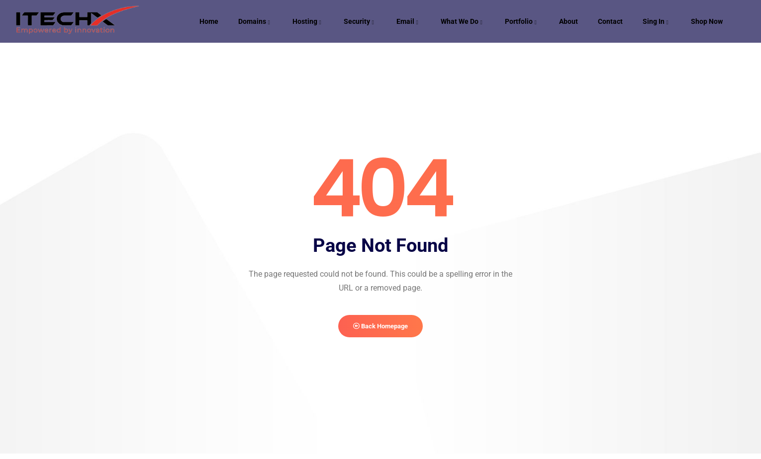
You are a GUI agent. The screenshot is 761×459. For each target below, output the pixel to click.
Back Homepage (380, 329)
